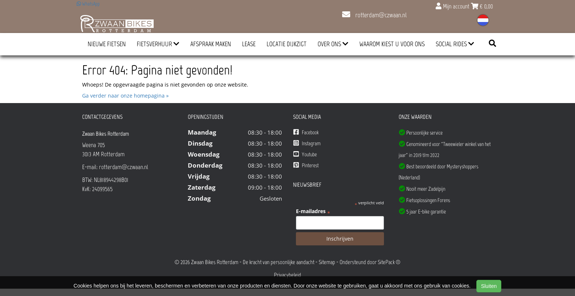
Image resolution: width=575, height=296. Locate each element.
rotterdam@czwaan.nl (374, 15)
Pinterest (306, 165)
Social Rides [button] (455, 44)
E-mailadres (313, 211)
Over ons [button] (333, 44)
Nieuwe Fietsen (107, 44)
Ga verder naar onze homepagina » (125, 95)
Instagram (307, 143)
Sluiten (489, 286)
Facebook (306, 132)
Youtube (305, 154)
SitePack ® (389, 262)
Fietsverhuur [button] (158, 44)
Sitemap (327, 262)
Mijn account (453, 6)
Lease (249, 44)
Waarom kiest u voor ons (392, 44)
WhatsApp (88, 4)
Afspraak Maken (210, 44)
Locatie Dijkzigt (287, 44)
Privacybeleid (287, 274)
